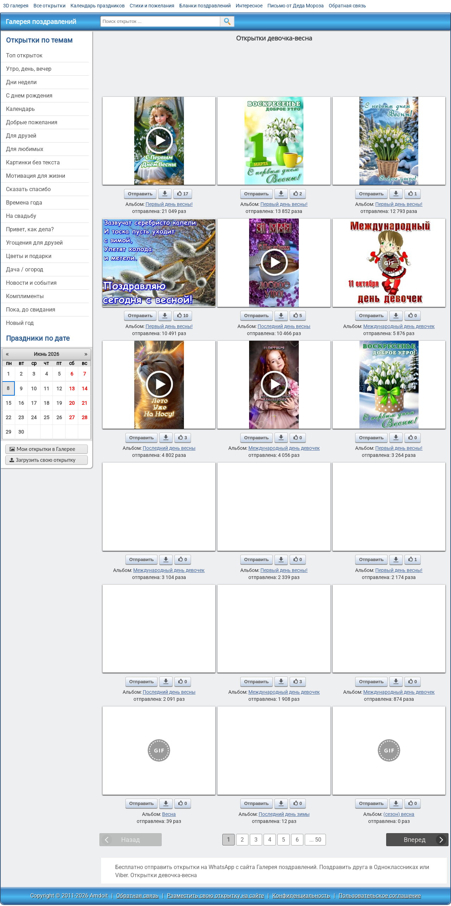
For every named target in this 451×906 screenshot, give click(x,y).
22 (8, 417)
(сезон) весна (398, 814)
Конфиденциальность (301, 895)
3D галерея (16, 5)
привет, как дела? (30, 229)
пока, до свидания (30, 309)
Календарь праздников (97, 5)
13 (72, 388)
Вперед (415, 839)
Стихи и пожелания (152, 5)
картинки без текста (33, 162)
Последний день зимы (284, 814)
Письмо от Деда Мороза (295, 5)
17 (34, 403)
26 (59, 417)
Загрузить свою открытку (42, 460)
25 (46, 417)
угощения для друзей (34, 242)
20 (72, 403)
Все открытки (49, 5)
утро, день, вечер (28, 68)
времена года (24, 202)
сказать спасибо (28, 189)
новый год (20, 323)
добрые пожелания (31, 122)
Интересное (249, 5)
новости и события (31, 282)
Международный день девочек (399, 326)
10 (34, 388)
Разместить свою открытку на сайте (215, 895)
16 (21, 403)
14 (84, 388)
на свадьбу (21, 216)
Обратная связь (347, 5)
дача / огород (24, 269)
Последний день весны (284, 326)
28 (84, 417)
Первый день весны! (169, 204)
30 (21, 432)
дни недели (21, 82)
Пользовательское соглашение (380, 895)
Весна (169, 814)
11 (46, 388)
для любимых (24, 149)
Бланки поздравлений (205, 5)
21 (84, 403)
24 (34, 417)
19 (59, 403)
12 (59, 388)
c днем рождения (29, 95)
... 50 (315, 839)
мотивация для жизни (35, 175)
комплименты (25, 296)
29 (8, 432)
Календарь (20, 109)
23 (21, 417)
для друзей (21, 135)
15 (8, 403)
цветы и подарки (28, 256)
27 (72, 417)
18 (46, 403)
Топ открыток (24, 55)
